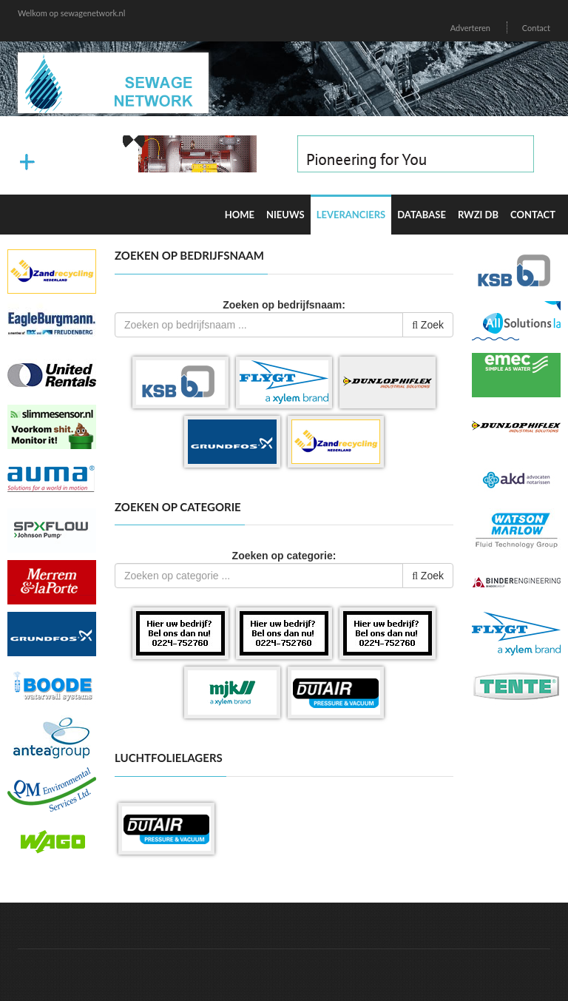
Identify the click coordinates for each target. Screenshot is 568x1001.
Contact (536, 28)
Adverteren (470, 28)
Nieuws (285, 214)
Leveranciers (351, 214)
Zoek (428, 325)
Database (421, 214)
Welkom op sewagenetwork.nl (71, 13)
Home (239, 214)
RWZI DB (478, 214)
